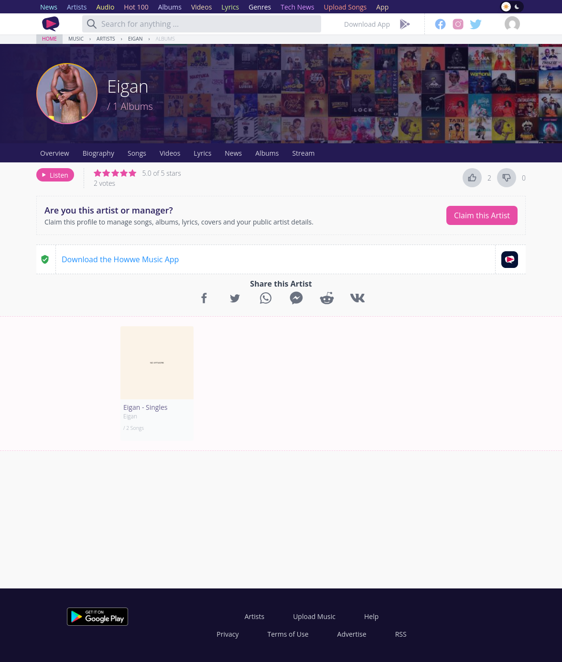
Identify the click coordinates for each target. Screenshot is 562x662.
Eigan (135, 38)
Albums (165, 38)
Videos (170, 153)
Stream (303, 153)
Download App (367, 24)
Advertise (352, 634)
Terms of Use (288, 634)
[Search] (91, 23)
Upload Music (314, 616)
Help (371, 616)
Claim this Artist (482, 215)
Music (76, 38)
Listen (54, 175)
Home (49, 38)
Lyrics (202, 153)
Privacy (227, 634)
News (233, 153)
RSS (401, 634)
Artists (106, 38)
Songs (137, 153)
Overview (54, 153)
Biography (98, 153)
